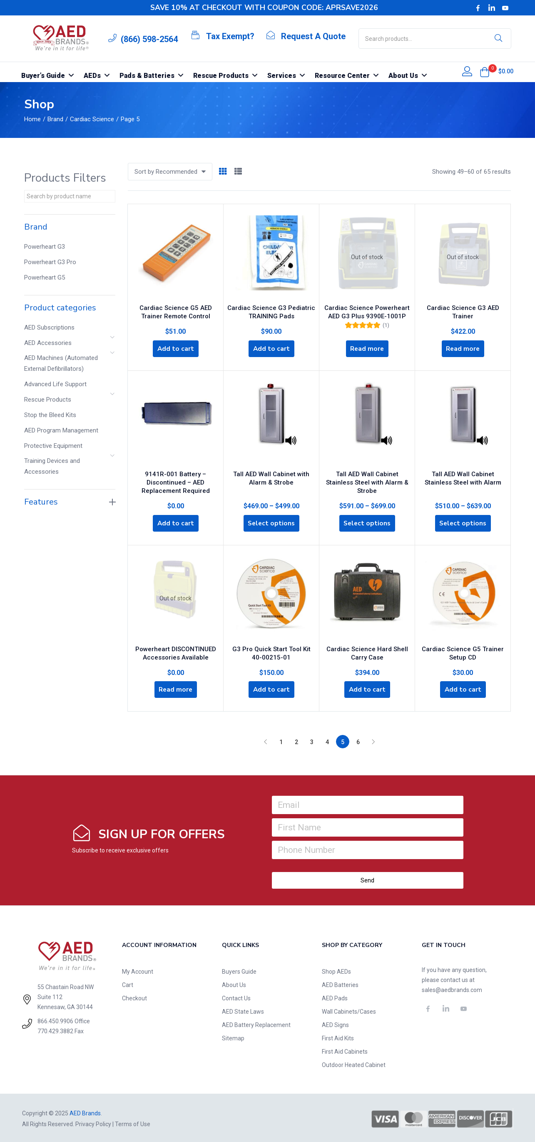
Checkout (134, 996)
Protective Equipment (53, 446)
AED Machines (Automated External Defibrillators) (61, 363)
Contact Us (236, 996)
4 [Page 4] (327, 740)
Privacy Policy (93, 1122)
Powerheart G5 (44, 277)
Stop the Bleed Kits (50, 415)
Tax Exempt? (230, 36)
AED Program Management (61, 430)
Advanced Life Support (55, 384)
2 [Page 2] (296, 740)
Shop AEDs (336, 970)
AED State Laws (243, 1010)
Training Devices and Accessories (52, 466)
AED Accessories (48, 343)
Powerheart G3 (44, 246)
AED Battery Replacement (256, 1023)
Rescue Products (47, 399)
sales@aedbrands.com (452, 988)
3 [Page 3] (312, 740)
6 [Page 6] (358, 740)
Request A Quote (313, 36)
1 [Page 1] (281, 740)
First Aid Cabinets (345, 1050)
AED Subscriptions (49, 327)
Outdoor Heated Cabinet (354, 1063)
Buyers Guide (239, 970)
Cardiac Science (92, 119)
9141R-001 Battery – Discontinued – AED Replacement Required (176, 479)
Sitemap (233, 1036)
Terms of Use (132, 1122)
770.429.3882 (55, 1029)
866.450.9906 (55, 1019)
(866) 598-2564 (149, 39)
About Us (234, 983)
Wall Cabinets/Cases (349, 1010)
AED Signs (335, 1023)
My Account (137, 970)
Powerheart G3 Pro (50, 262)
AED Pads (335, 996)
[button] (485, 72)
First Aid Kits (338, 1036)
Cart (127, 983)
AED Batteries (340, 983)
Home (32, 119)
